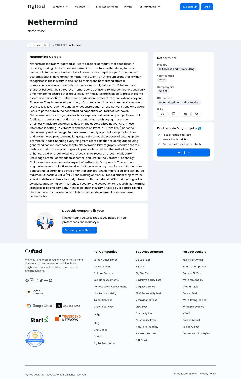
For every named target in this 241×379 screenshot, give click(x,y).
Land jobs (183, 152)
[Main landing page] (38, 7)
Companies (59, 44)
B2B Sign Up (190, 6)
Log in (207, 6)
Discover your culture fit (79, 230)
